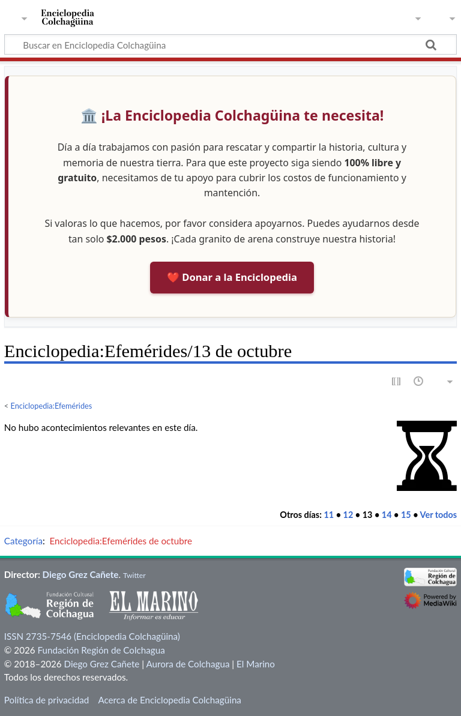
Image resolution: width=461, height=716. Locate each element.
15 (406, 515)
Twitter (134, 575)
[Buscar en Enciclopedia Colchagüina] (230, 44)
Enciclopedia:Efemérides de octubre (120, 540)
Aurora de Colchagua (187, 663)
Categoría (23, 540)
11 (329, 515)
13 (368, 515)
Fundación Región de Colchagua (100, 650)
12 (348, 515)
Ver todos (438, 515)
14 (387, 515)
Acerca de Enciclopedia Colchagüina (169, 699)
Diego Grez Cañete (81, 574)
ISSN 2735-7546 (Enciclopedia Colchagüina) (92, 636)
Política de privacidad (46, 699)
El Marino (256, 663)
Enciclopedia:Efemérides (51, 406)
